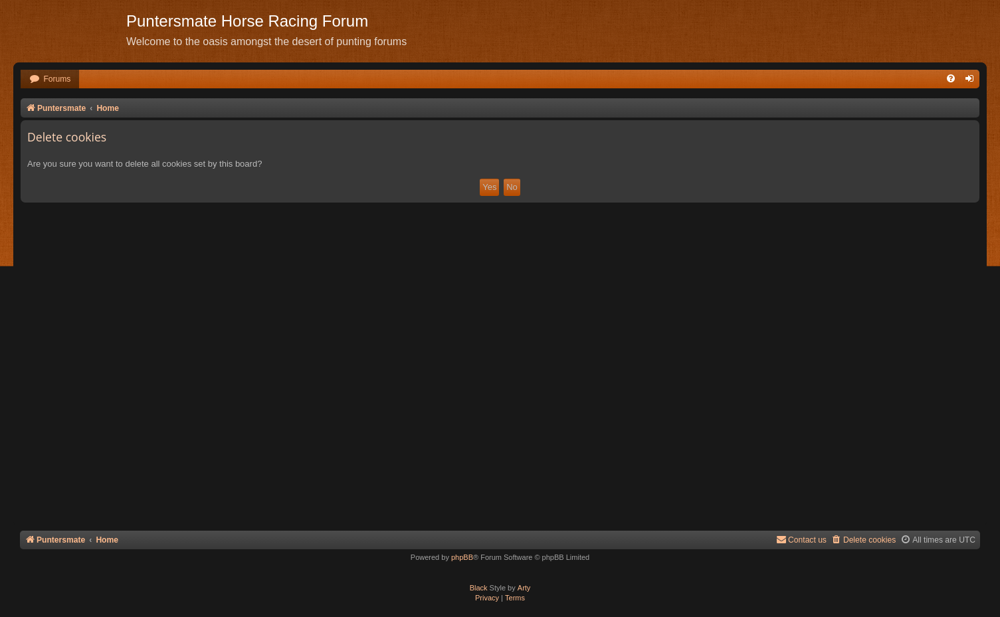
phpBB (462, 557)
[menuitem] (50, 79)
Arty (524, 588)
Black (479, 588)
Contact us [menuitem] (801, 540)
